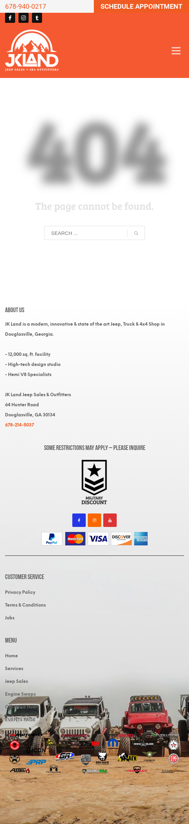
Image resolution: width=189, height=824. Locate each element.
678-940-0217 (25, 6)
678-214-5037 (19, 424)
